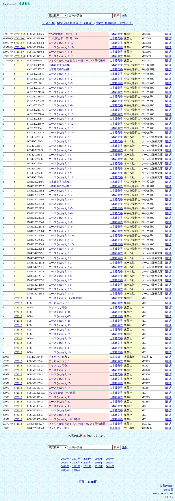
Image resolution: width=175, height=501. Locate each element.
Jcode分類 (48, 23)
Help (124, 15)
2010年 (65, 466)
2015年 (65, 470)
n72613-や (19, 34)
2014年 (110, 466)
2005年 (65, 462)
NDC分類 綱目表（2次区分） (114, 23)
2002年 (87, 458)
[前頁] (81, 481)
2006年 (76, 462)
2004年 (110, 458)
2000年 (65, 458)
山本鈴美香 (116, 34)
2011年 (76, 466)
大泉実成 (115, 356)
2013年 (99, 466)
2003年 (99, 458)
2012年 (87, 466)
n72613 (18, 60)
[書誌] (168, 34)
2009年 (110, 462)
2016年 (76, 470)
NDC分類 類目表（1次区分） (75, 23)
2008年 (99, 462)
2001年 (76, 458)
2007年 (87, 462)
